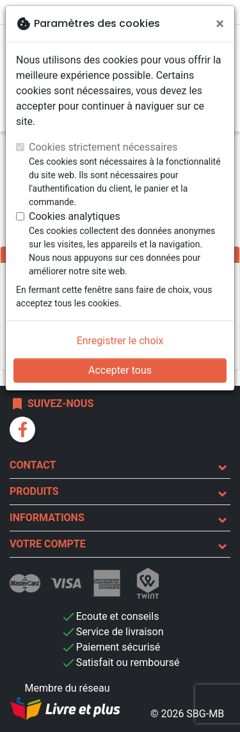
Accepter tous (120, 370)
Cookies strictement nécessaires (103, 147)
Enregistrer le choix (120, 341)
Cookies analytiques (74, 216)
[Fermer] (219, 24)
